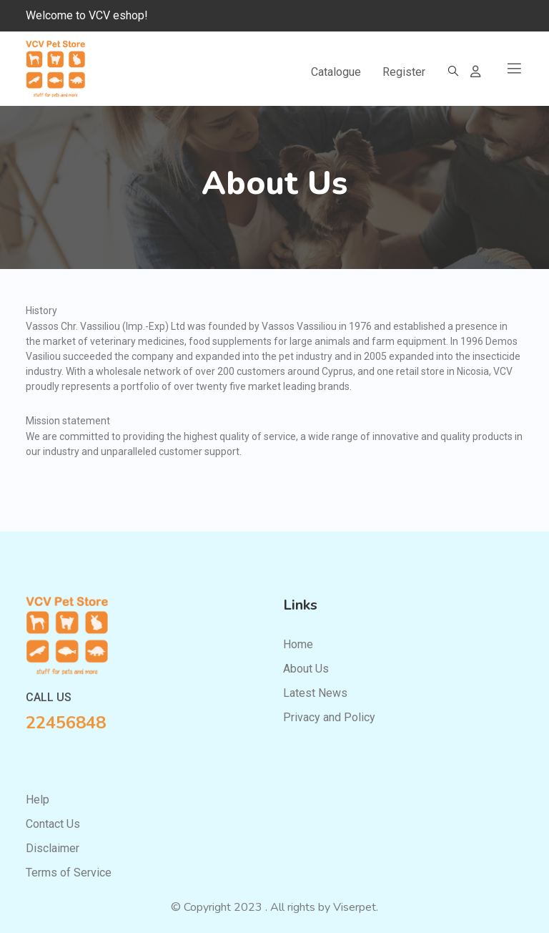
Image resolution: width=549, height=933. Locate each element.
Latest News (315, 693)
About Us (306, 668)
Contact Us (53, 824)
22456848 (66, 722)
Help (37, 799)
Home (298, 644)
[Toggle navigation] (514, 68)
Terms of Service (69, 872)
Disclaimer (52, 848)
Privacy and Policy (329, 717)
